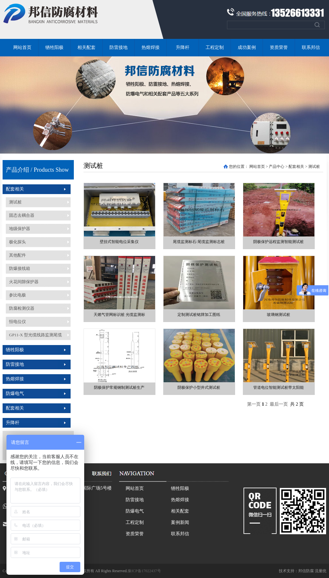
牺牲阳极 (54, 47)
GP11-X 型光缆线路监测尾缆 (35, 334)
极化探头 (17, 241)
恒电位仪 (17, 321)
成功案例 (247, 47)
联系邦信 (311, 47)
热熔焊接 (151, 47)
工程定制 (215, 47)
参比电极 (17, 295)
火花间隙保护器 (24, 281)
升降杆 (182, 47)
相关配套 (86, 47)
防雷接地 (118, 47)
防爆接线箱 (19, 268)
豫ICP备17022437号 (144, 571)
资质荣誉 (279, 47)
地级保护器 (19, 228)
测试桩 (15, 202)
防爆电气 (15, 393)
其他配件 (17, 255)
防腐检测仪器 (21, 308)
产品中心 (276, 166)
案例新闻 (180, 522)
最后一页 (279, 404)
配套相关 (15, 189)
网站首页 (22, 47)
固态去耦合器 (21, 215)
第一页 (254, 404)
